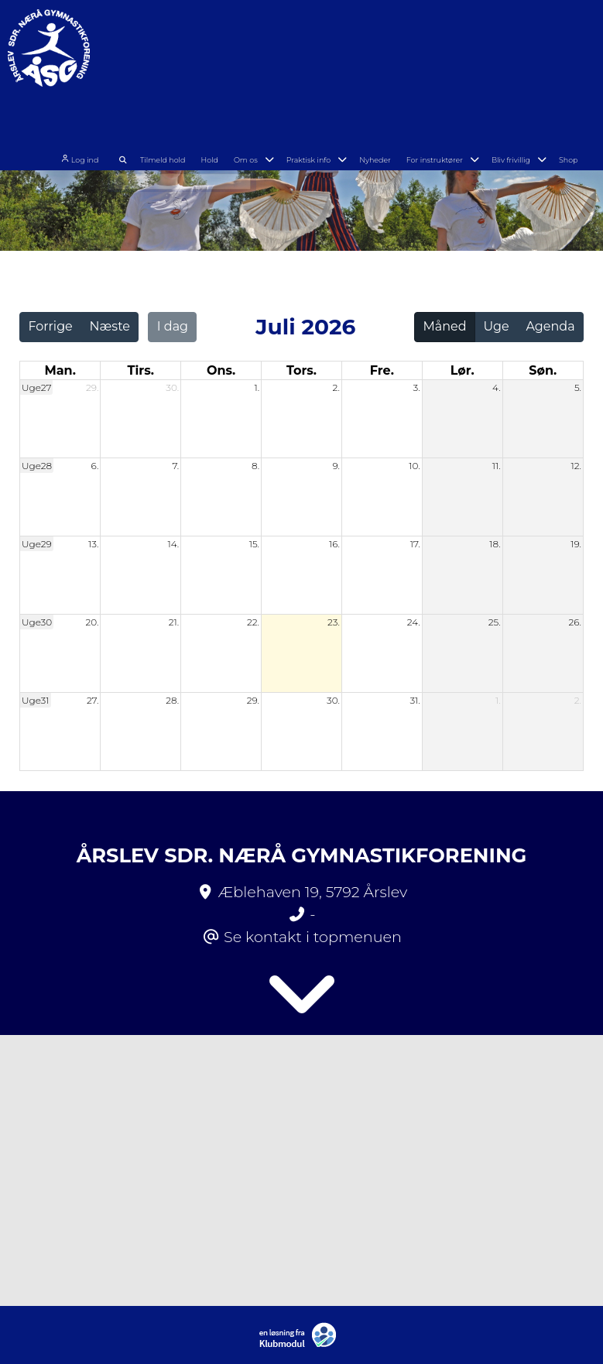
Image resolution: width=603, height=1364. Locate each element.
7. (175, 465)
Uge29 (37, 544)
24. (413, 622)
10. (414, 465)
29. (92, 387)
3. (416, 387)
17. (415, 544)
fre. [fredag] (382, 370)
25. (494, 622)
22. (253, 622)
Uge (496, 326)
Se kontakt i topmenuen (313, 936)
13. (93, 544)
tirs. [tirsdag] (141, 370)
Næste (110, 326)
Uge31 (36, 700)
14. (173, 544)
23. (333, 622)
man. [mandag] (59, 370)
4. (496, 387)
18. (494, 544)
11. (496, 465)
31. (414, 700)
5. (577, 387)
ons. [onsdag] (221, 370)
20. (91, 622)
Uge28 (37, 465)
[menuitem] (128, 60)
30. (172, 387)
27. (92, 700)
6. (95, 465)
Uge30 (37, 622)
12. (575, 465)
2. (336, 387)
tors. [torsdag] (301, 370)
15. (254, 544)
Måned (445, 326)
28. (172, 700)
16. (334, 544)
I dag (172, 326)
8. (255, 465)
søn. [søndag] (543, 370)
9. (336, 465)
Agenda (550, 326)
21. (174, 622)
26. (575, 622)
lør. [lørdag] (463, 370)
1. (256, 387)
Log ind (123, 62)
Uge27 (36, 387)
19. (575, 544)
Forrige (50, 326)
